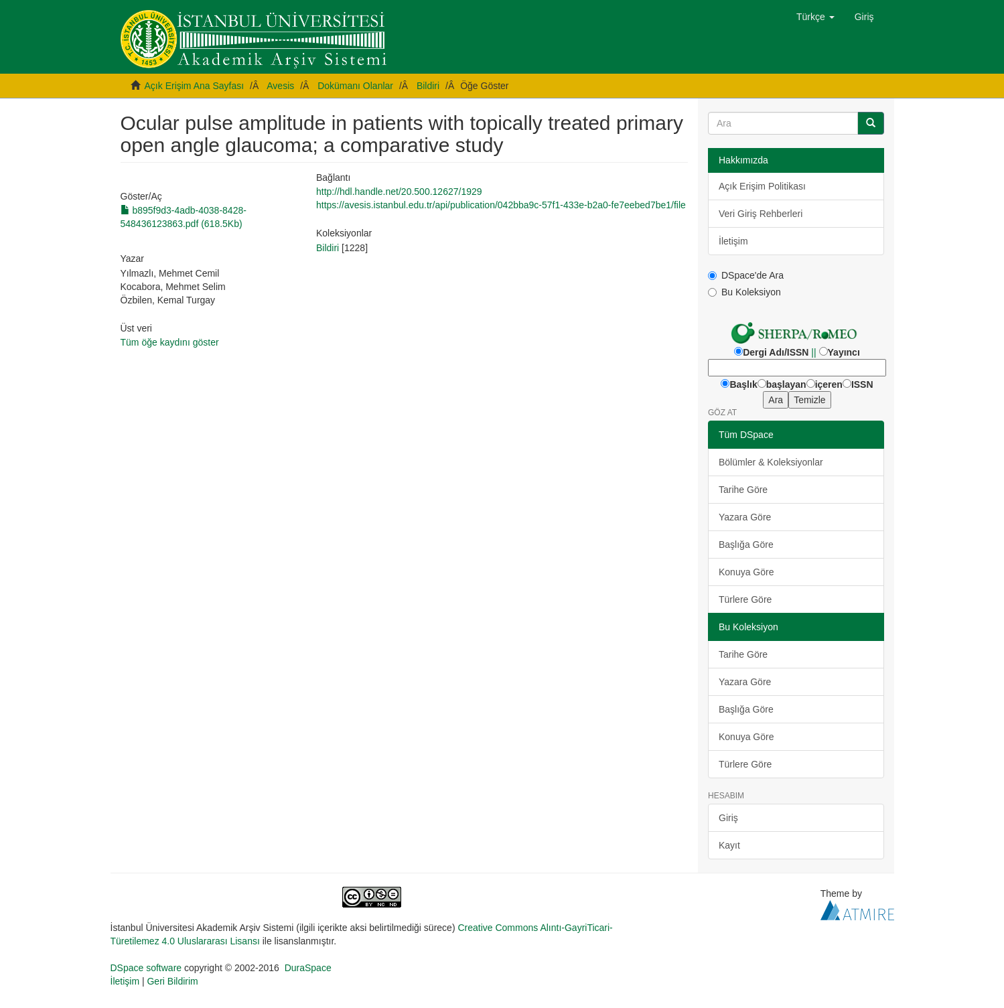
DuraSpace (308, 967)
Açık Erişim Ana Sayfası (194, 85)
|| (813, 352)
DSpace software (146, 967)
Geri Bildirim (172, 981)
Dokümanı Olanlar (355, 85)
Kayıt (729, 845)
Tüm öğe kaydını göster (170, 342)
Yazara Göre (745, 517)
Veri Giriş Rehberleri (760, 213)
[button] (815, 16)
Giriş (728, 817)
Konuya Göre (746, 572)
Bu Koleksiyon (744, 292)
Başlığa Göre (746, 544)
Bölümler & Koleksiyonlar (771, 462)
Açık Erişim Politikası (762, 186)
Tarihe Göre (743, 489)
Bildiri (428, 85)
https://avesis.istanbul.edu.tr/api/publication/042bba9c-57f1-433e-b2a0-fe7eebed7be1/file (501, 205)
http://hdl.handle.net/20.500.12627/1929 (399, 191)
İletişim (733, 241)
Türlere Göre (745, 599)
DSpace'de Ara (746, 275)
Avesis (280, 85)
